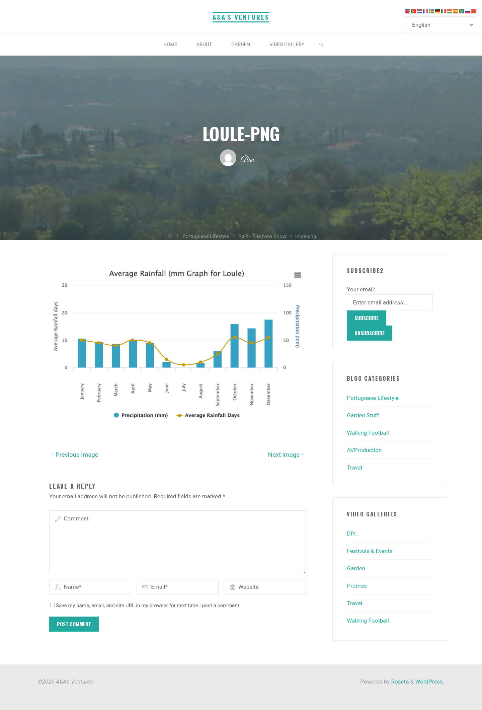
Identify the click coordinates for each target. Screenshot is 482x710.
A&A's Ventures (241, 16)
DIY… (352, 533)
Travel (354, 467)
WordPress (429, 681)
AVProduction (364, 450)
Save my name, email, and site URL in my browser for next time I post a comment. (146, 605)
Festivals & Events (369, 551)
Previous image (73, 454)
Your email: (361, 289)
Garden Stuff (363, 415)
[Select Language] (439, 24)
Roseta (399, 681)
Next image (287, 454)
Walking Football (368, 432)
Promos (357, 585)
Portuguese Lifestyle (373, 398)
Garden (356, 568)
